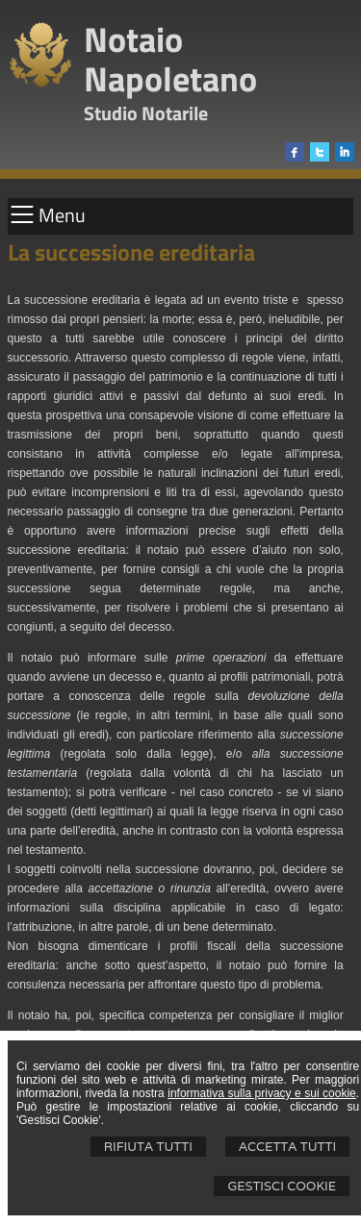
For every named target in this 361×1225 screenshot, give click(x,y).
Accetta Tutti (287, 1146)
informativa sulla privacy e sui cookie (262, 1093)
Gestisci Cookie (281, 1186)
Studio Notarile (146, 113)
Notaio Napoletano (170, 58)
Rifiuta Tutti (148, 1146)
